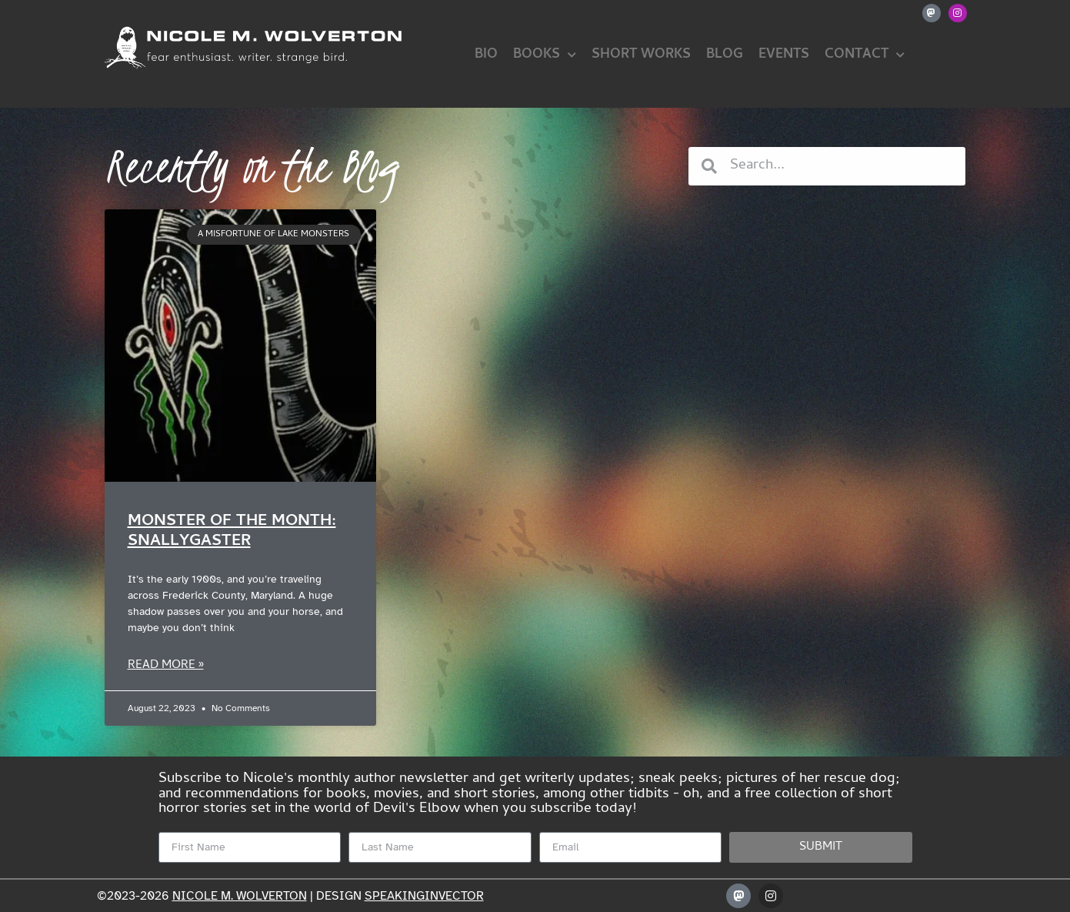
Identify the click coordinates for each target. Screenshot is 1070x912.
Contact (865, 55)
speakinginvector (424, 896)
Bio (486, 55)
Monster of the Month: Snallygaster (232, 531)
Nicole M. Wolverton (239, 896)
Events (783, 55)
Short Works (641, 55)
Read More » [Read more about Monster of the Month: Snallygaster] (166, 665)
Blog (724, 55)
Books (544, 55)
